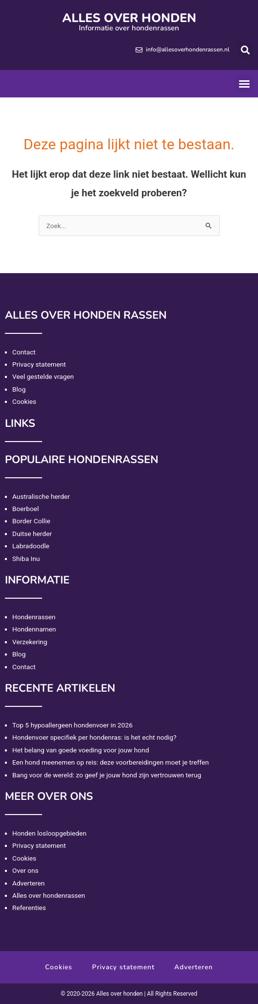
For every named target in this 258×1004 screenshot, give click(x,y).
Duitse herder (32, 533)
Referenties (29, 907)
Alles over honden (129, 18)
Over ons (25, 870)
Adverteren (28, 883)
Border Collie (31, 521)
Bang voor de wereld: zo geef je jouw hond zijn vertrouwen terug (106, 775)
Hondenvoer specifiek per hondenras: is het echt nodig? (94, 737)
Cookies (24, 401)
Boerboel (25, 509)
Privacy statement (39, 364)
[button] (245, 50)
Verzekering (29, 642)
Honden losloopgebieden (49, 833)
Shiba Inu (26, 558)
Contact (24, 352)
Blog (18, 389)
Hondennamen (34, 629)
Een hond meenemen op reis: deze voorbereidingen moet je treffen (110, 762)
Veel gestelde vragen (43, 376)
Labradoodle (30, 546)
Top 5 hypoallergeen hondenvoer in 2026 (72, 725)
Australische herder (41, 496)
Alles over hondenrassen (48, 895)
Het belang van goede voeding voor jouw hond (80, 750)
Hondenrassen (33, 617)
